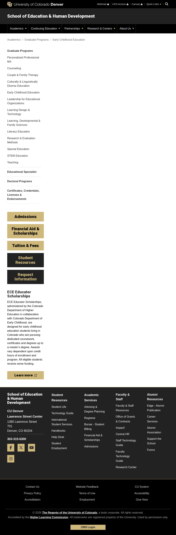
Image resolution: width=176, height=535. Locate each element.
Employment (87, 499)
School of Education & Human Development (51, 16)
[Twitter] (22, 452)
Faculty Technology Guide (123, 456)
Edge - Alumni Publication (155, 408)
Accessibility (141, 493)
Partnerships (73, 28)
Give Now (142, 499)
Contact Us (32, 486)
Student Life (59, 406)
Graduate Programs (37, 39)
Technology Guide (63, 413)
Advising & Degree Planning (94, 409)
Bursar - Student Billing (94, 426)
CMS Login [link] (88, 527)
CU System (142, 486)
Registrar (89, 418)
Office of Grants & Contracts (125, 419)
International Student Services (62, 422)
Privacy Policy (32, 493)
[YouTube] (33, 452)
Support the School (154, 441)
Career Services (152, 419)
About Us (127, 28)
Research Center (126, 467)
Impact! (120, 427)
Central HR (122, 434)
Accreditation (33, 499)
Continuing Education (45, 28)
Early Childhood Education (69, 39)
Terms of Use (87, 493)
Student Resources (59, 397)
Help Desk (58, 437)
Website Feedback (87, 486)
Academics (18, 28)
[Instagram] (12, 463)
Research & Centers (101, 28)
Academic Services (91, 397)
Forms (151, 449)
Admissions (91, 446)
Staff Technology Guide (126, 443)
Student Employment (59, 445)
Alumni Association (154, 430)
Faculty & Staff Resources (125, 408)
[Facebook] (12, 452)
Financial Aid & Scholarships (93, 437)
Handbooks (58, 430)
